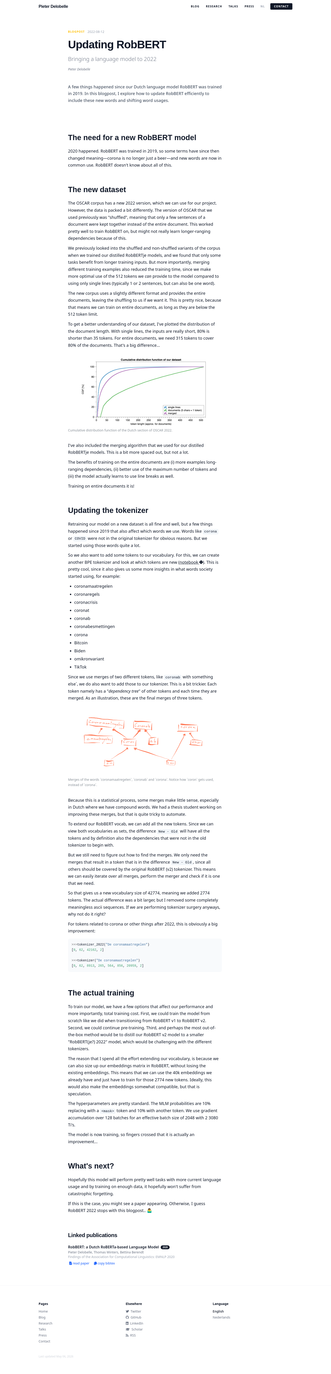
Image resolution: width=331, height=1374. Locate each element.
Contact (281, 6)
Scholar (134, 1329)
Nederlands (221, 1317)
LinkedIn (134, 1323)
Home (43, 1311)
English (218, 1311)
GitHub (133, 1317)
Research (214, 6)
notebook (191, 562)
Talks (233, 6)
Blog (195, 6)
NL (262, 6)
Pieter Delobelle (53, 6)
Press (249, 6)
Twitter (133, 1311)
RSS (131, 1335)
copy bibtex (104, 1263)
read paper (79, 1263)
